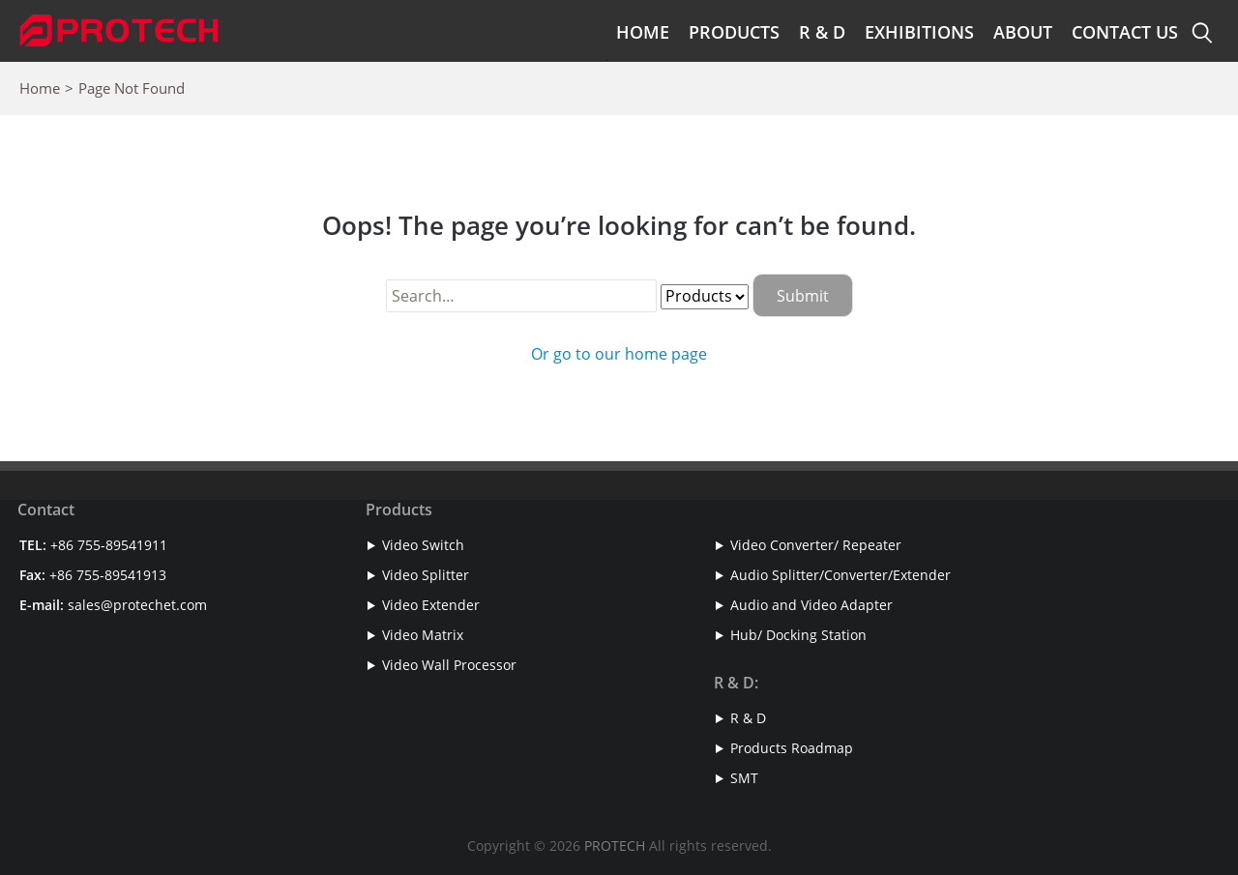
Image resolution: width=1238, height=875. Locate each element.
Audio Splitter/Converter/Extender (840, 575)
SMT (744, 778)
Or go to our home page (619, 354)
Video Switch (423, 545)
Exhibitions (919, 32)
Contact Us (1125, 32)
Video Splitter (425, 575)
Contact (45, 509)
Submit (803, 295)
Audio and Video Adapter (811, 605)
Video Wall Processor (449, 665)
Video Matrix (422, 635)
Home (642, 32)
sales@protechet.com (137, 605)
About (1022, 32)
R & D (822, 32)
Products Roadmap (791, 748)
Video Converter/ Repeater (815, 545)
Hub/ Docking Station (798, 635)
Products (734, 32)
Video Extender (431, 605)
